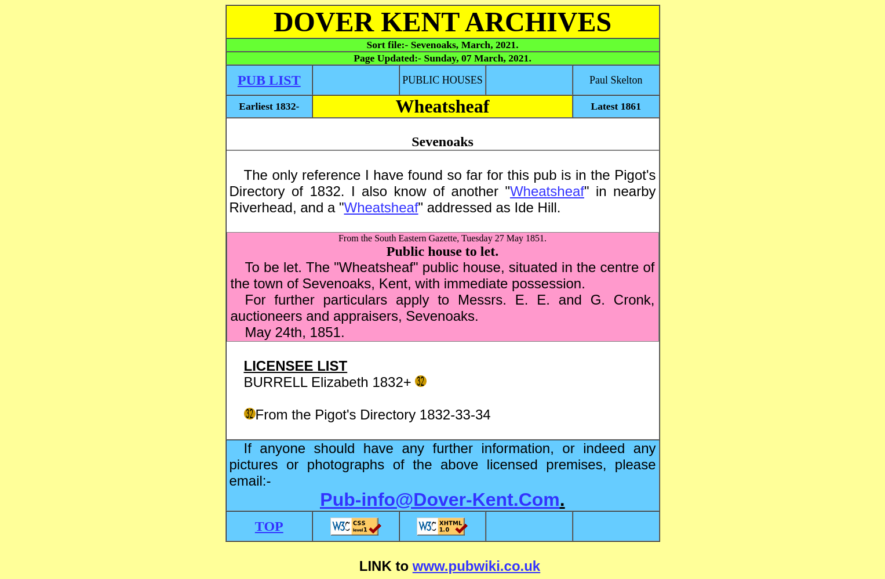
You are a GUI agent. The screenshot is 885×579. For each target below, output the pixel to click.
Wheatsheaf (547, 191)
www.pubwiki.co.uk (476, 566)
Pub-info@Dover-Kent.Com (439, 499)
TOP (269, 526)
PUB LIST (269, 80)
